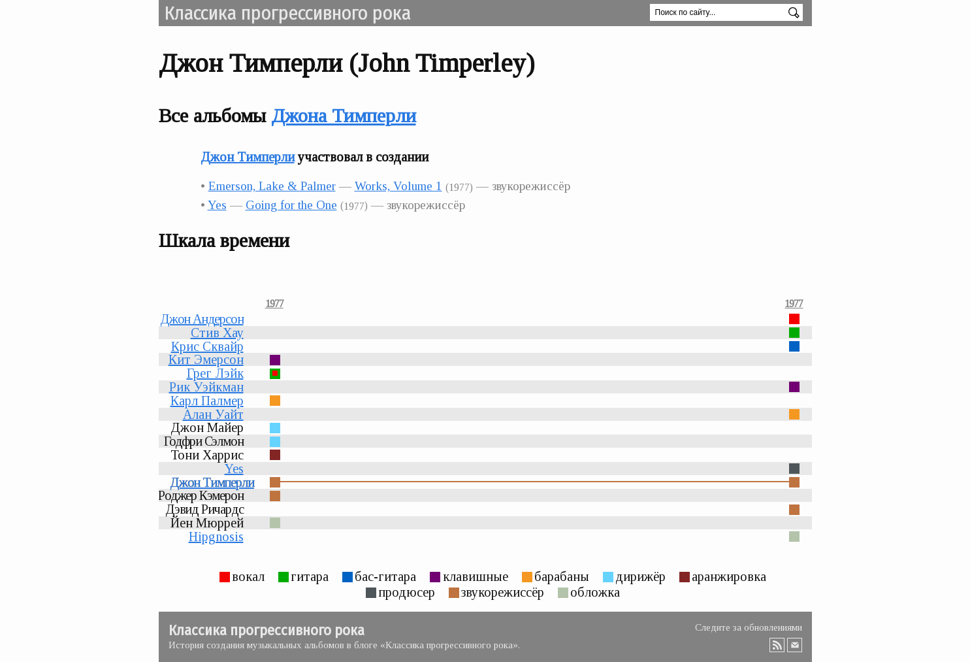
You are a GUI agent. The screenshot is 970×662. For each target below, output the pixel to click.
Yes (217, 205)
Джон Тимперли (248, 157)
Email (795, 645)
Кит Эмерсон (206, 359)
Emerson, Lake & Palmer (272, 186)
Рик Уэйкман (206, 386)
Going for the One (291, 205)
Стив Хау (217, 332)
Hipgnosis (216, 536)
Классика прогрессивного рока (287, 13)
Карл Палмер (207, 400)
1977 (274, 304)
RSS (777, 645)
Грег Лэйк (215, 373)
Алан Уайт (213, 414)
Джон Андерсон (201, 318)
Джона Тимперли (343, 115)
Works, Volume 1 (398, 186)
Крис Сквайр (207, 346)
